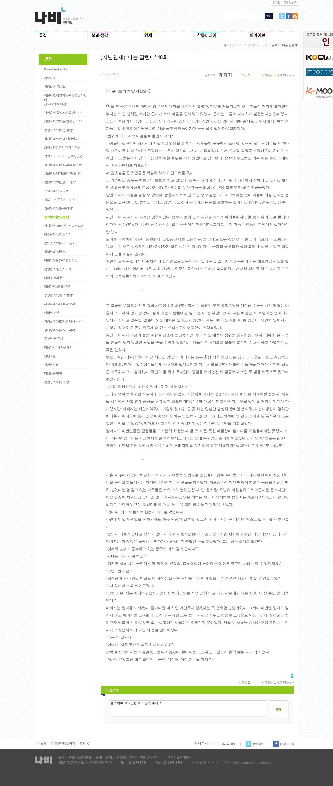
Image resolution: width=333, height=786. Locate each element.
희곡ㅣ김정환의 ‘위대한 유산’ (62, 147)
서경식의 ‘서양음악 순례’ (60, 304)
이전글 (267, 75)
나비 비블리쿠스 (54, 278)
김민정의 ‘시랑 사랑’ (57, 382)
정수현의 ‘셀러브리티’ (58, 234)
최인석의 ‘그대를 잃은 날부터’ (63, 121)
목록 (278, 75)
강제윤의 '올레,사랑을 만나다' (62, 113)
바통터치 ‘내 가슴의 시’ (58, 347)
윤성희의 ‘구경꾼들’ (56, 191)
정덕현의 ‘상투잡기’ (56, 252)
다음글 (288, 75)
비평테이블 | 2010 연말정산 (60, 260)
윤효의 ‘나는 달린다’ (57, 217)
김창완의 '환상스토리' (57, 269)
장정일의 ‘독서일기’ (56, 86)
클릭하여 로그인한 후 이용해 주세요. (188, 708)
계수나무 (50, 78)
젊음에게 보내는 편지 (57, 286)
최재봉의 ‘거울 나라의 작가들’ (63, 165)
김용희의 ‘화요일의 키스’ (60, 182)
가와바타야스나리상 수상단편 (63, 156)
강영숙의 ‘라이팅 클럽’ (58, 130)
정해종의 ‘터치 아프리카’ (60, 330)
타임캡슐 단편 (53, 373)
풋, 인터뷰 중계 (53, 338)
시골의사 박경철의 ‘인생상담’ (62, 173)
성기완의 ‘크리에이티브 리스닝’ (64, 226)
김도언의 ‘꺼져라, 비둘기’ (60, 243)
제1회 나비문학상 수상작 (59, 199)
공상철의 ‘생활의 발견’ (58, 295)
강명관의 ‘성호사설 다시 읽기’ (63, 321)
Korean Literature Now (56, 69)
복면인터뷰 (51, 365)
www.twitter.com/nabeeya (252, 762)
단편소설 (50, 356)
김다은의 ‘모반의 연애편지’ (61, 139)
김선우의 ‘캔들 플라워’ (58, 208)
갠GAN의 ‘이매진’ (55, 104)
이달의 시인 (51, 312)
